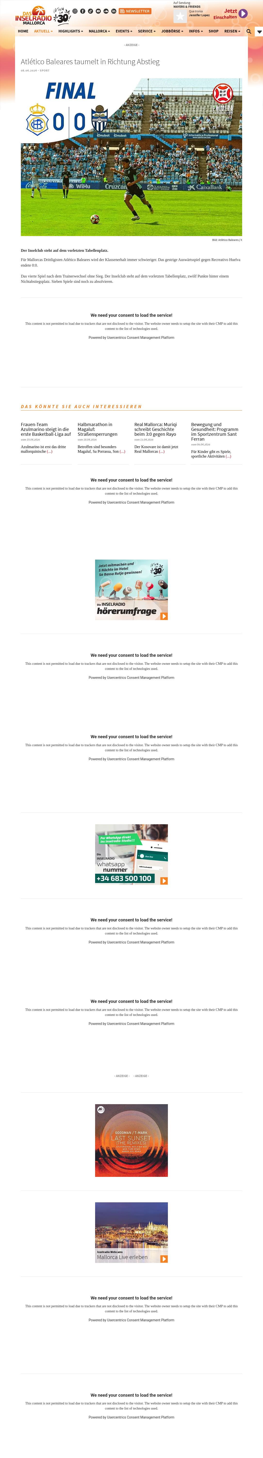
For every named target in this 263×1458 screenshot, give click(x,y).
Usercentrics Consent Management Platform (140, 338)
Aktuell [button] (42, 31)
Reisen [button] (230, 31)
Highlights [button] (69, 31)
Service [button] (145, 31)
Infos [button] (194, 31)
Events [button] (122, 31)
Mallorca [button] (98, 31)
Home (23, 31)
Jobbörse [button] (170, 31)
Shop (214, 31)
